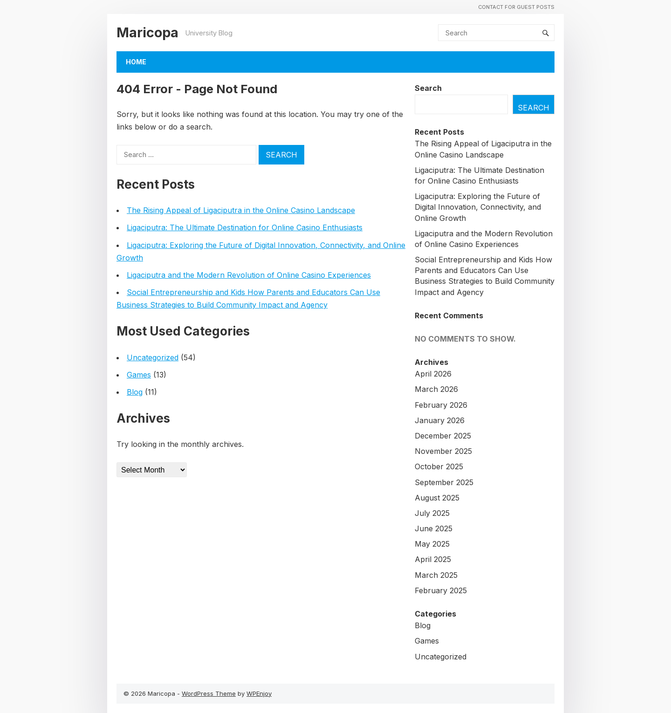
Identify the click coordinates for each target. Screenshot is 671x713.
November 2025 (443, 451)
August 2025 (437, 497)
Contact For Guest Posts (516, 7)
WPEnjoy (259, 693)
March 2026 (436, 389)
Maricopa (147, 32)
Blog (135, 392)
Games (139, 374)
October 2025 (439, 466)
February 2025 (441, 590)
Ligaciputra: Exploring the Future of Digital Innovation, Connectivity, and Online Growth (478, 207)
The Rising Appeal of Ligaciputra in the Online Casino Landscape (241, 210)
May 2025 (432, 543)
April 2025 (433, 559)
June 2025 (433, 528)
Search (428, 88)
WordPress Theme (209, 693)
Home (136, 62)
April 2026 (433, 373)
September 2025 (444, 482)
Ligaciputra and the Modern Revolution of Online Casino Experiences (249, 275)
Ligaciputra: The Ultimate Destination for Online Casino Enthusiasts (245, 227)
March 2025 (436, 575)
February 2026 (441, 405)
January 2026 (440, 420)
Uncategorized (152, 357)
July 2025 (432, 513)
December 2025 (443, 435)
